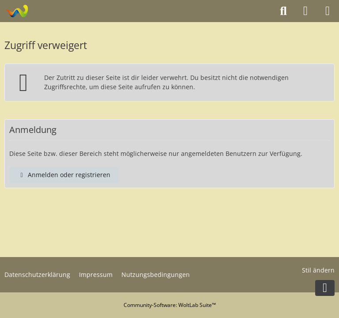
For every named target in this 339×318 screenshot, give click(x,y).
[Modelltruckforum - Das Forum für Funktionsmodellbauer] (16, 11)
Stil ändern (318, 270)
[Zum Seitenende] (325, 288)
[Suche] (283, 11)
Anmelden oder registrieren (63, 174)
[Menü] (327, 11)
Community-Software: (170, 305)
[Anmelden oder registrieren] (305, 11)
